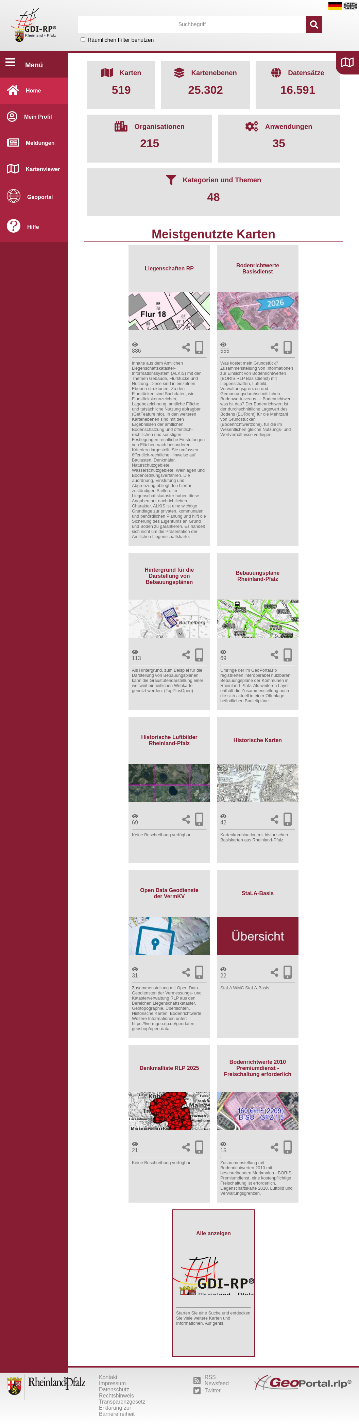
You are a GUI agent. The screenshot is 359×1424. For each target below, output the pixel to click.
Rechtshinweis (116, 1395)
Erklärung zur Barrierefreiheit (117, 1411)
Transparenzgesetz (122, 1402)
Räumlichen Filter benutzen (121, 40)
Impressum (112, 1383)
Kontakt (108, 1377)
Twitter (207, 1391)
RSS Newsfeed (211, 1380)
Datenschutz (114, 1389)
